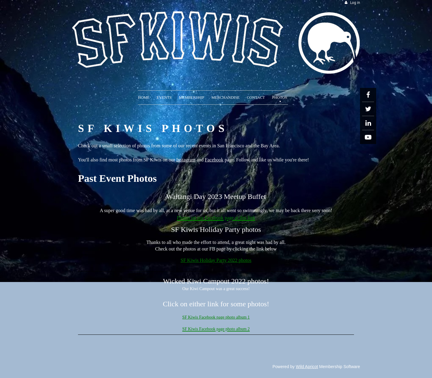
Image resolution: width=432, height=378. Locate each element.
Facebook (214, 159)
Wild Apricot (307, 366)
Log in (355, 2)
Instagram (186, 159)
